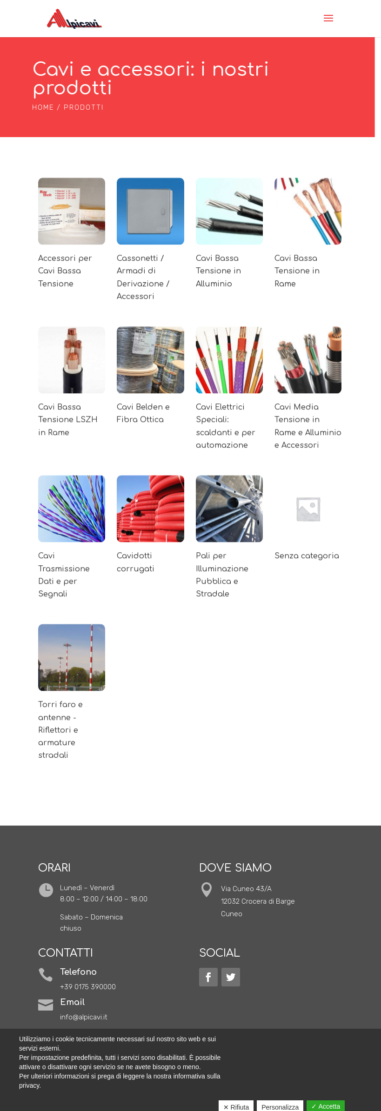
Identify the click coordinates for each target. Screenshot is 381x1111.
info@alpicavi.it (83, 1017)
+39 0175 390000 (88, 987)
